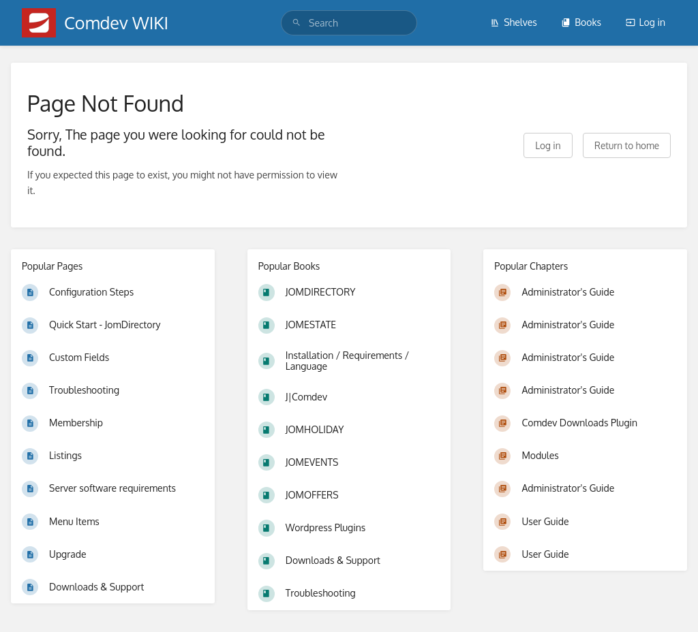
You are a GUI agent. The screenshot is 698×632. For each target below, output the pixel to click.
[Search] (296, 23)
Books (581, 22)
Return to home (626, 145)
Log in (645, 22)
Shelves (513, 22)
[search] (349, 22)
